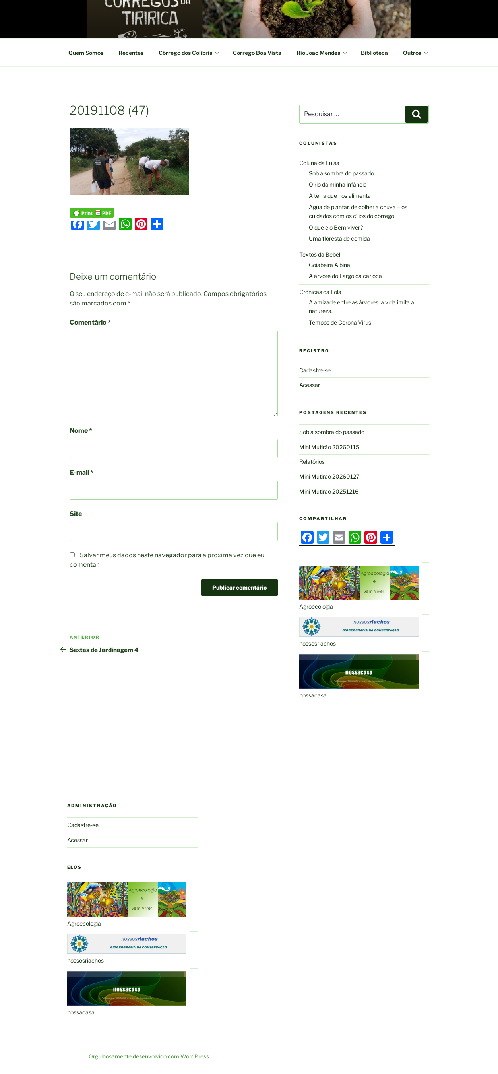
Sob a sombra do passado (341, 173)
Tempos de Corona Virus (340, 322)
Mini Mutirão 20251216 (328, 491)
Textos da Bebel (319, 254)
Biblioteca (374, 52)
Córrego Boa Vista (257, 52)
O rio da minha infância (338, 184)
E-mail (81, 472)
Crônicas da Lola (320, 291)
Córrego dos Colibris (189, 52)
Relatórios (312, 461)
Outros (416, 52)
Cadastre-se (315, 370)
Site (76, 514)
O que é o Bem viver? (336, 227)
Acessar (309, 384)
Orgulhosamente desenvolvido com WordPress (149, 1056)
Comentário (90, 322)
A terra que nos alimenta (340, 195)
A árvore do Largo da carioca (345, 275)
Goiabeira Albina (329, 264)
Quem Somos (85, 52)
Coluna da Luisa (319, 163)
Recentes (130, 52)
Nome (81, 430)
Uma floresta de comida (339, 238)
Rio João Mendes (322, 52)
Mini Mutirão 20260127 (329, 476)
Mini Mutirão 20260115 (329, 447)
